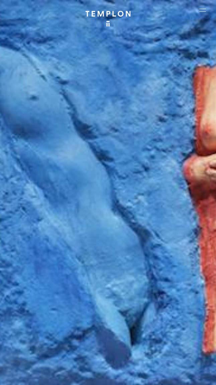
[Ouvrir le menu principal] (203, 10)
